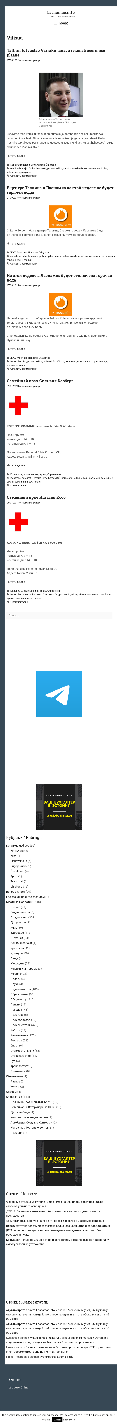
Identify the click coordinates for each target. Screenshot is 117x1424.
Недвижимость (21, 989)
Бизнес (15, 907)
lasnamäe (41, 168)
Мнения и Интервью (24, 968)
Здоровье (17, 932)
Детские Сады (20, 1112)
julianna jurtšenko (26, 168)
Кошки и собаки (21, 943)
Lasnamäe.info (61, 12)
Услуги (15, 1086)
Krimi (14, 856)
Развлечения (19, 1035)
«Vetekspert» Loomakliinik (56, 1356)
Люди (14, 958)
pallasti (43, 256)
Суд (13, 1061)
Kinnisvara (17, 850)
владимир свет (23, 172)
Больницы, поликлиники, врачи (28, 474)
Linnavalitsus (38, 164)
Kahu (24, 256)
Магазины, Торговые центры (30, 1127)
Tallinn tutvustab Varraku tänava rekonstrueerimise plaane (56, 53)
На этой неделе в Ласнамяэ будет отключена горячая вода (59, 278)
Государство (19, 917)
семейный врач (23, 481)
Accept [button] (57, 1420)
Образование (19, 994)
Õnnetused (17, 871)
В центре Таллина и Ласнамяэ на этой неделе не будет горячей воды (60, 190)
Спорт (14, 1045)
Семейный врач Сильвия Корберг (40, 380)
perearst (26, 478)
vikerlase (75, 256)
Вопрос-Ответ (15, 891)
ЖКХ (13, 252)
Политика (17, 1014)
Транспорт (18, 1066)
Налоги (15, 979)
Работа (15, 1030)
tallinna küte (49, 361)
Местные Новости (27, 252)
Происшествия (20, 1025)
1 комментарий (19, 602)
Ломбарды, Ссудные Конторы (31, 1122)
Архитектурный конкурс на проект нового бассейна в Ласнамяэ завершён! (56, 1221)
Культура (17, 953)
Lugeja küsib (19, 866)
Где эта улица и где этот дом (25, 897)
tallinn (59, 168)
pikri (50, 256)
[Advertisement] (59, 645)
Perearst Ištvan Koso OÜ (45, 594)
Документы (18, 922)
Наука (15, 984)
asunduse (15, 256)
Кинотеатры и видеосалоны (29, 1117)
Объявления (14, 1076)
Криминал (17, 948)
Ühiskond (51, 164)
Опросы (11, 1091)
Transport (17, 881)
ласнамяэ (94, 256)
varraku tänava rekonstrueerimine (89, 168)
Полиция (16, 1133)
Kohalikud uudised (20, 164)
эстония (20, 365)
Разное (15, 1081)
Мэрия (15, 973)
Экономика (18, 1071)
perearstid (67, 478)
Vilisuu (10, 172)
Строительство (21, 1056)
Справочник (54, 474)
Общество (44, 252)
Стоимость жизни (22, 1050)
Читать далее (16, 156)
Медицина (17, 963)
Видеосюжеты (20, 912)
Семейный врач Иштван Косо (36, 497)
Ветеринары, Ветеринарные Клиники (35, 1107)
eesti (13, 168)
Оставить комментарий (23, 175)
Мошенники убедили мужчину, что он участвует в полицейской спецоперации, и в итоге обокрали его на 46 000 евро (57, 1314)
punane (51, 168)
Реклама (16, 1040)
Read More (69, 1419)
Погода (15, 1009)
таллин (28, 260)
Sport (14, 876)
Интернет (17, 938)
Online (18, 1387)
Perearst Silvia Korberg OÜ (46, 478)
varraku (67, 168)
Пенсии (15, 1004)
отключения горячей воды (92, 361)
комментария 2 (19, 485)
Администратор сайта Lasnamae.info (30, 1310)
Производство (20, 1020)
